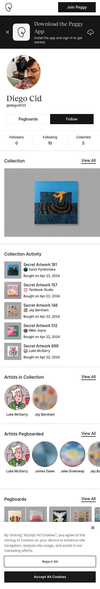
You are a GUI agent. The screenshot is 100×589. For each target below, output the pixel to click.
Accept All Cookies (50, 577)
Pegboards (28, 119)
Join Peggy (77, 7)
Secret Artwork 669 (40, 346)
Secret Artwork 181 (40, 264)
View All (88, 160)
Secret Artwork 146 (40, 305)
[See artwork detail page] (12, 270)
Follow (72, 119)
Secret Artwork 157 (40, 285)
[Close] (93, 528)
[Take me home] (8, 7)
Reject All (50, 561)
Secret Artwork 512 (40, 325)
